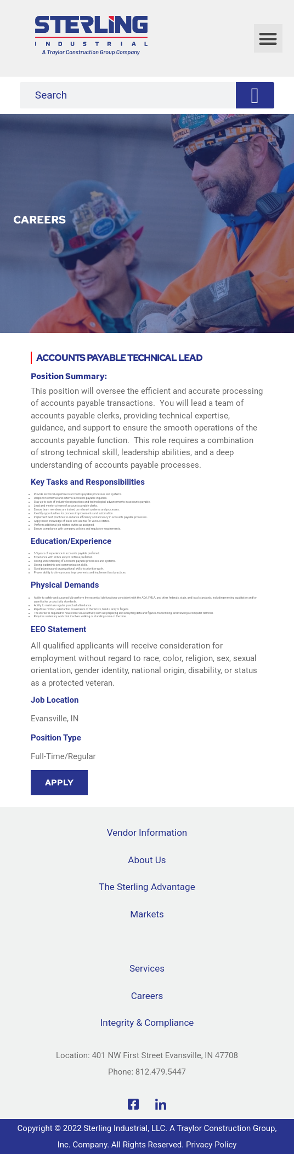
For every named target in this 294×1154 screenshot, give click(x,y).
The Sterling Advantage (147, 886)
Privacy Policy (211, 1145)
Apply (59, 782)
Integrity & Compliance (147, 1022)
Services (147, 968)
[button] (268, 38)
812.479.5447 (160, 1072)
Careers (147, 995)
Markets (147, 914)
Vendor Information (147, 832)
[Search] (255, 95)
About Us (147, 859)
